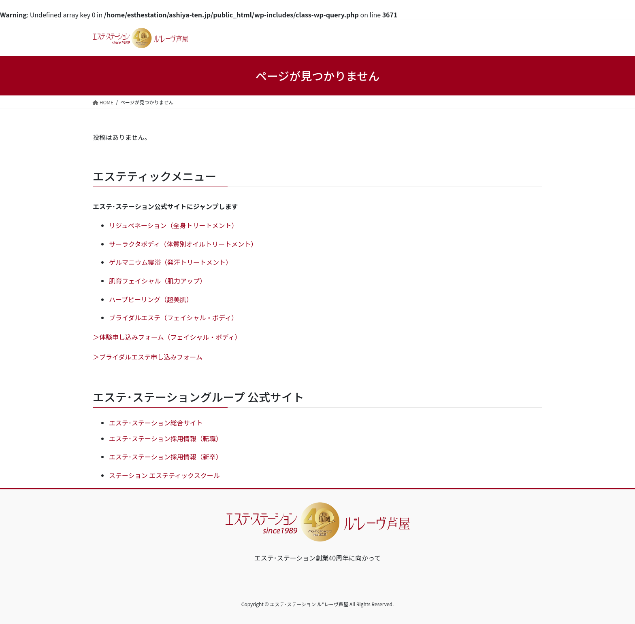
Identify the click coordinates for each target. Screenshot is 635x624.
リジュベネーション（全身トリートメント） (173, 225)
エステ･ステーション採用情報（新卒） (165, 456)
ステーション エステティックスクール (164, 475)
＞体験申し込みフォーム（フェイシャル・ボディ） (167, 337)
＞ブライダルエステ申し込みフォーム (147, 357)
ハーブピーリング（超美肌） (151, 299)
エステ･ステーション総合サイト (156, 422)
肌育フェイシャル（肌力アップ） (157, 281)
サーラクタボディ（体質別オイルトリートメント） (183, 244)
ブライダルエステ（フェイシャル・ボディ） (173, 317)
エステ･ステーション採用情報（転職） (165, 438)
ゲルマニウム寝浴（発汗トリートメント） (170, 262)
